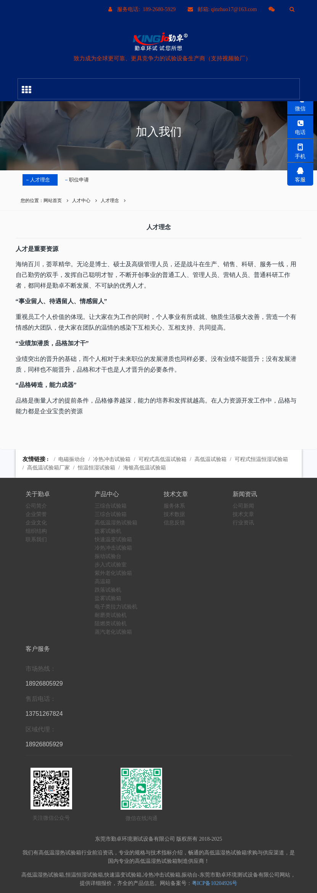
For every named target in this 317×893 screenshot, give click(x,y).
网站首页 (52, 200)
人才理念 (40, 180)
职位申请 (79, 180)
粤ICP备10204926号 (215, 883)
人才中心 (81, 200)
